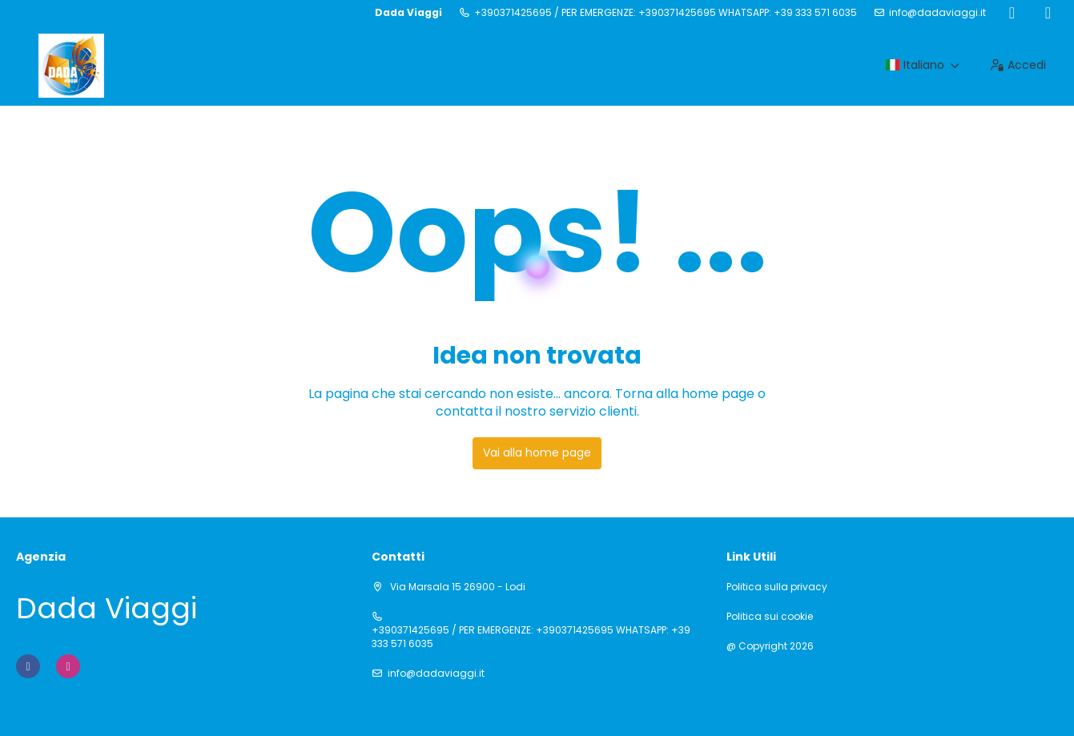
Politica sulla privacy (776, 587)
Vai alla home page (537, 452)
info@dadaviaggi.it (937, 12)
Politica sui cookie (769, 616)
